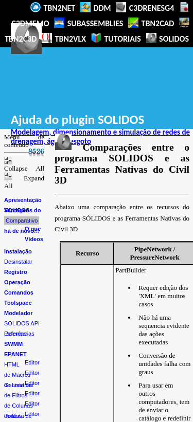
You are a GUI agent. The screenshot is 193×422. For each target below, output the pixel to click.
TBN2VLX (64, 38)
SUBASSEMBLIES (88, 22)
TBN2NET (52, 7)
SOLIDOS (167, 38)
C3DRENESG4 (145, 7)
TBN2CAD (151, 22)
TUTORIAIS (116, 38)
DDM (95, 7)
